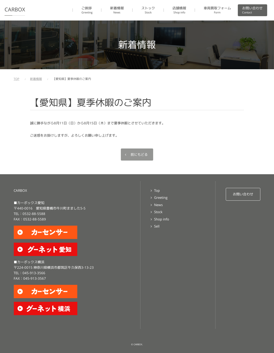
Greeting (160, 197)
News (158, 205)
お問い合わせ (243, 194)
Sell (157, 226)
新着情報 (36, 78)
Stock (158, 212)
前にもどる (139, 154)
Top (157, 190)
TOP (16, 78)
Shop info (161, 219)
